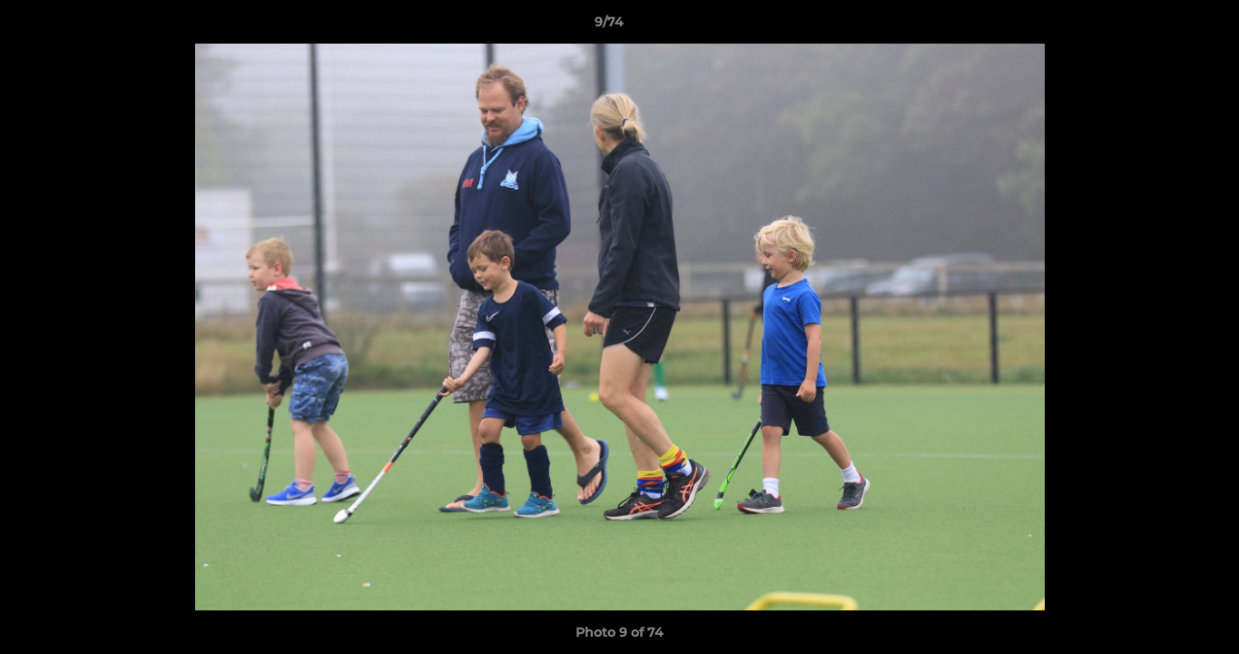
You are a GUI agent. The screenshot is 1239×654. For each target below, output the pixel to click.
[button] (1163, 26)
